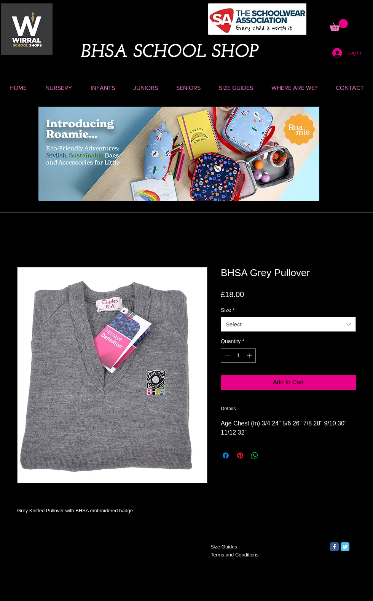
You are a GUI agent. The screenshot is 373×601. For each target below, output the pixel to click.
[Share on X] (269, 455)
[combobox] (288, 324)
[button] (339, 25)
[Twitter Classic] (345, 546)
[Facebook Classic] (334, 546)
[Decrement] (226, 355)
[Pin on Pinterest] (240, 455)
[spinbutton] (238, 355)
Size (228, 310)
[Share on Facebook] (225, 455)
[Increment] (250, 355)
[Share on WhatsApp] (254, 455)
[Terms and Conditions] (235, 554)
